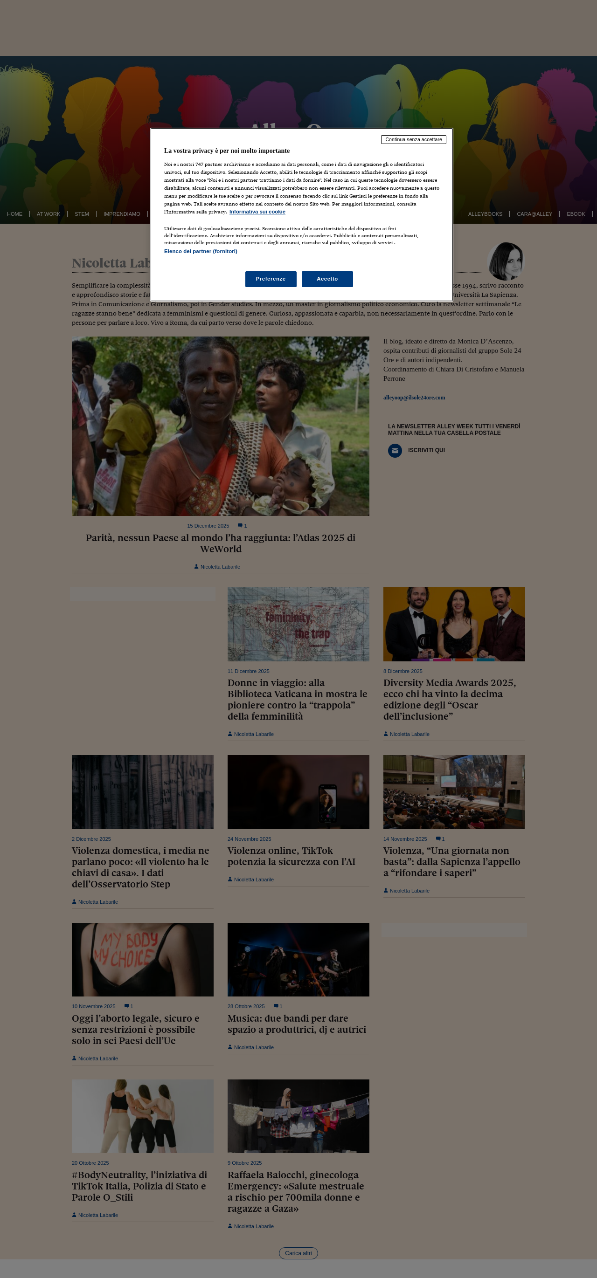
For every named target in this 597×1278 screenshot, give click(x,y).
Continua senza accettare (413, 139)
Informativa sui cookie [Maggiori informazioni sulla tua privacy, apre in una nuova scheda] (257, 211)
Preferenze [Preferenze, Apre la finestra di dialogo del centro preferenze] (271, 279)
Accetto (327, 279)
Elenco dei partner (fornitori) (200, 251)
